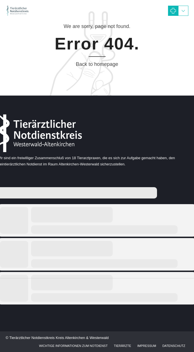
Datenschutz (173, 345)
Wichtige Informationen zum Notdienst (73, 345)
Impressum (146, 345)
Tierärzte (122, 345)
